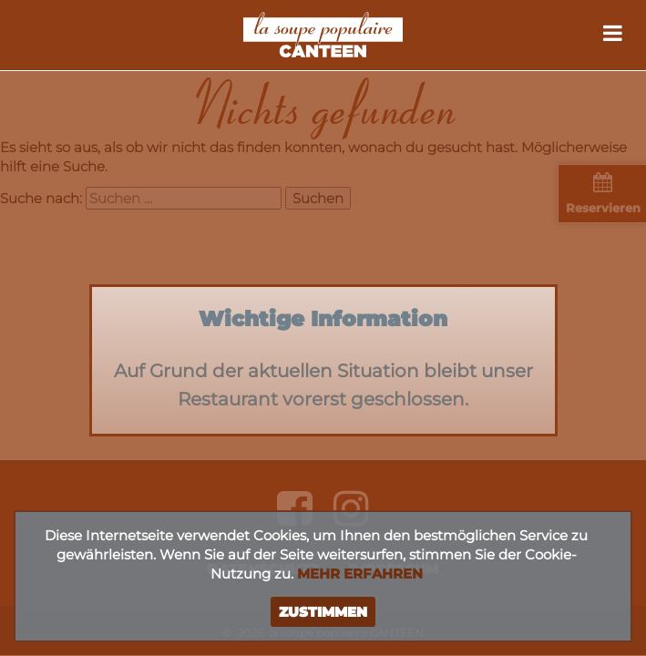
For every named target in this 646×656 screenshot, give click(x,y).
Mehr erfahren (360, 573)
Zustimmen (323, 611)
